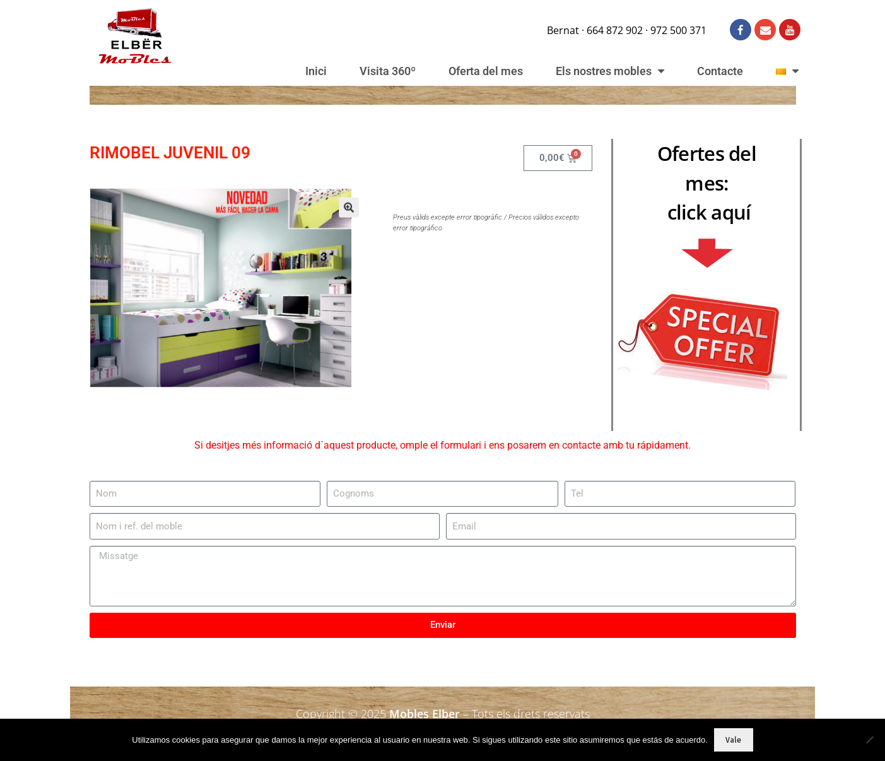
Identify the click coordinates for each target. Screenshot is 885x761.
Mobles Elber (424, 713)
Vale (733, 739)
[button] (334, 219)
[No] (869, 739)
